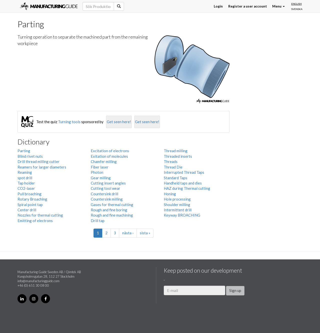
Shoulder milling (177, 204)
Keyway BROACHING (182, 215)
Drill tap (97, 220)
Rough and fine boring (109, 210)
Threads (171, 161)
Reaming (25, 172)
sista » (145, 233)
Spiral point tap (30, 204)
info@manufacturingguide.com (39, 281)
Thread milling (176, 150)
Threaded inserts (178, 156)
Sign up (235, 290)
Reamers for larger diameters (42, 167)
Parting (24, 150)
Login (218, 6)
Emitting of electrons (35, 220)
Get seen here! (119, 121)
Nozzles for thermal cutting (40, 215)
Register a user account (247, 6)
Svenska (296, 9)
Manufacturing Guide (49, 6)
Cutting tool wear (105, 188)
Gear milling (101, 178)
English (296, 3)
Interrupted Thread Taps (184, 172)
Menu (278, 6)
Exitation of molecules (109, 156)
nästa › (128, 233)
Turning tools (69, 121)
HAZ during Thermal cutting (187, 188)
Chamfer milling (104, 161)
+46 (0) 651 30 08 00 (33, 285)
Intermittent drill (178, 210)
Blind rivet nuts (30, 156)
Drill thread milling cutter (39, 161)
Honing (170, 194)
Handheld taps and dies (183, 183)
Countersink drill (104, 194)
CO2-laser (26, 188)
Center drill (27, 210)
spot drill (25, 178)
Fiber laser (99, 167)
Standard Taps (175, 178)
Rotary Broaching (32, 199)
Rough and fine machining (112, 215)
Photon (97, 172)
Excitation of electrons (110, 150)
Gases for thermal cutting (112, 204)
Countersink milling (107, 199)
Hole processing (177, 199)
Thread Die (173, 167)
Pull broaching (30, 194)
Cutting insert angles (108, 183)
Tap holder (26, 183)
